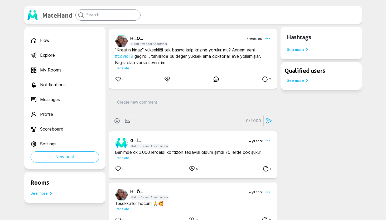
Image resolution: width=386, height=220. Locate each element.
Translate (122, 68)
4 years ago (255, 38)
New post (65, 156)
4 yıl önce (256, 141)
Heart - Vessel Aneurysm (149, 44)
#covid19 (124, 56)
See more (42, 193)
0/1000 (253, 120)
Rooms (40, 182)
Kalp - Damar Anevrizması (149, 146)
